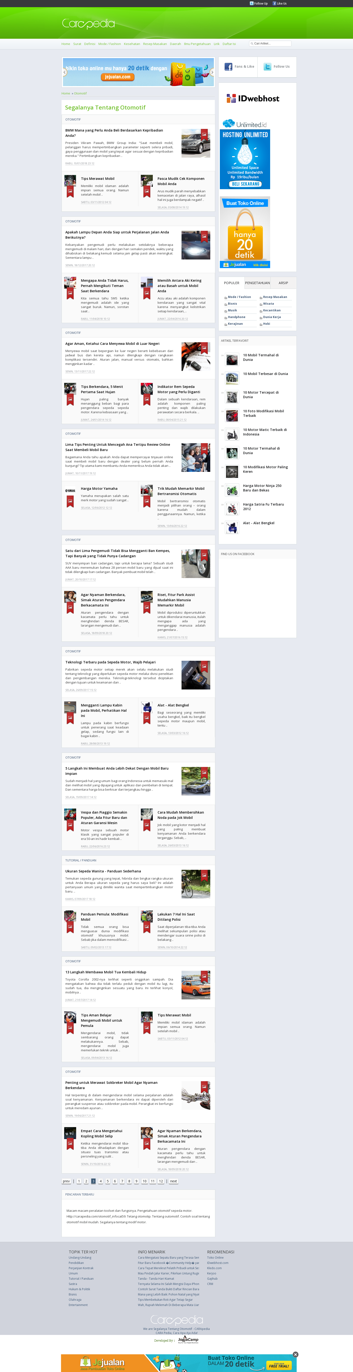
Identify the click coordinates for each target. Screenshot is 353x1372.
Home (66, 44)
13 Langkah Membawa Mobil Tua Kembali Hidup (105, 972)
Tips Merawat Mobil (97, 178)
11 (153, 1181)
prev (66, 1181)
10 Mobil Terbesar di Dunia (265, 373)
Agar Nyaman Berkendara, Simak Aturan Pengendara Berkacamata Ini (103, 599)
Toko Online (215, 1258)
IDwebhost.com (217, 1263)
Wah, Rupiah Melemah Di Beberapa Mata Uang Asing (173, 1305)
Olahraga (75, 1300)
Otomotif (80, 93)
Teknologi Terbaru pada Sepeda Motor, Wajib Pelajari (110, 662)
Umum (73, 1273)
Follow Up (261, 3)
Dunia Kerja (272, 317)
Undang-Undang (80, 1258)
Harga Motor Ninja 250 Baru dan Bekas (262, 487)
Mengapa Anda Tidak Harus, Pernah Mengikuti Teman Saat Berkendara (105, 285)
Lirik (217, 44)
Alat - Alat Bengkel (173, 705)
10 (145, 1181)
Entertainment (78, 1305)
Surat (77, 44)
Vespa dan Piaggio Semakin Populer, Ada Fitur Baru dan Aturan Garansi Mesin (104, 817)
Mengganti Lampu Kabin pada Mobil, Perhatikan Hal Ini (104, 710)
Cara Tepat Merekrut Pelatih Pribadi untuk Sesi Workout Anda (179, 1268)
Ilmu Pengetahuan (197, 44)
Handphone (236, 317)
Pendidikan (76, 1263)
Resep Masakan (155, 44)
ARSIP (283, 283)
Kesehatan (132, 44)
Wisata (268, 304)
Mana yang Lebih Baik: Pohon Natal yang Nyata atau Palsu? (177, 1294)
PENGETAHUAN (257, 283)
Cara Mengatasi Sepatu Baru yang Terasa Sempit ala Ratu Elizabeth (183, 1258)
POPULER (231, 283)
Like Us (281, 3)
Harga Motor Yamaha (99, 488)
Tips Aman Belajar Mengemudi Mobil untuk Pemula (101, 1020)
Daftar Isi (229, 44)
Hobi (266, 324)
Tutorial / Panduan (80, 860)
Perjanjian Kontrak (81, 1268)
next (173, 1181)
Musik (232, 310)
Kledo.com (214, 1268)
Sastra (73, 1284)
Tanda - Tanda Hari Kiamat (156, 1279)
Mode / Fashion (109, 44)
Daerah (175, 44)
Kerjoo (211, 1273)
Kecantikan (272, 310)
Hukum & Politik (79, 1289)
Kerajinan (235, 324)
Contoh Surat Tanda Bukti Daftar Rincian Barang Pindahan (177, 1289)
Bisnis (232, 304)
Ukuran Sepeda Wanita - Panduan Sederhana (103, 871)
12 (161, 1181)
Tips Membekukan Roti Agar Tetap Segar (165, 1300)
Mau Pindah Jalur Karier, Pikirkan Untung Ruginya (170, 1273)
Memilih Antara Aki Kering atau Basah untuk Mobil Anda (179, 285)
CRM (210, 1284)
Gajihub (212, 1279)
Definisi (89, 44)
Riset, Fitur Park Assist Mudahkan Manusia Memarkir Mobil (176, 599)
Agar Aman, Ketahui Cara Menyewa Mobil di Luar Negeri (112, 343)
